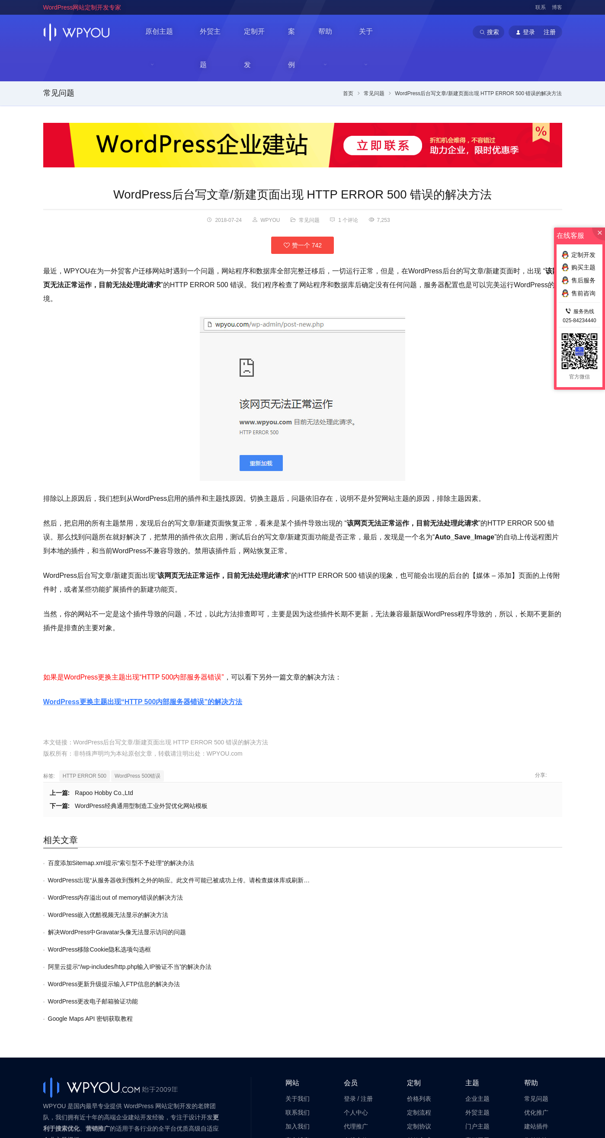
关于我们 (297, 980)
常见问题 (58, 61)
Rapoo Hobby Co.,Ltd (104, 761)
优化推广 (536, 994)
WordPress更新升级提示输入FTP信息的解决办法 (373, 883)
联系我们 (297, 994)
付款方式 (419, 1021)
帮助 (329, 32)
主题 (472, 964)
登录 (350, 980)
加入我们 (297, 1007)
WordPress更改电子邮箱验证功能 (93, 900)
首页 (348, 62)
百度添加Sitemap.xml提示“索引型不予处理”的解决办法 (121, 831)
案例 (298, 31)
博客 (557, 7)
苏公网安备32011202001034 (85, 1118)
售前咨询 (536, 1021)
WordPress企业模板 (153, 1089)
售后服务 (536, 1035)
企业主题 (477, 980)
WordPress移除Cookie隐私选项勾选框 (359, 865)
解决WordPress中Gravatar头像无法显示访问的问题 (117, 865)
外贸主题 (215, 31)
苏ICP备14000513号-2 (152, 1118)
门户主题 (477, 1007)
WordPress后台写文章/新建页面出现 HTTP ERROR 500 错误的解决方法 (302, 162)
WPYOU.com (225, 721)
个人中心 (356, 994)
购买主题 (578, 267)
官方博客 (297, 1021)
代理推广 (356, 1007)
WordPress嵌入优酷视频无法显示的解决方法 (367, 848)
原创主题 (160, 32)
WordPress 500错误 (137, 744)
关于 (371, 32)
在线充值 (356, 1021)
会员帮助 (356, 1035)
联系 (540, 7)
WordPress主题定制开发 (211, 1089)
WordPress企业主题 (100, 1089)
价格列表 (419, 980)
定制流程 (419, 994)
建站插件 (536, 1007)
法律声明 (297, 1035)
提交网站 (477, 1035)
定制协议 (419, 1007)
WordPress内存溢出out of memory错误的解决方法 (115, 848)
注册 (367, 980)
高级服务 (419, 1035)
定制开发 (260, 31)
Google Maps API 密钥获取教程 (350, 900)
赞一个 (302, 213)
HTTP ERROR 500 (84, 744)
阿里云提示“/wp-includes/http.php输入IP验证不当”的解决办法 (130, 883)
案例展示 (477, 1021)
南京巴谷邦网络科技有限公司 (108, 1109)
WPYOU (53, 1080)
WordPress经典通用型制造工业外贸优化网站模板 (141, 774)
